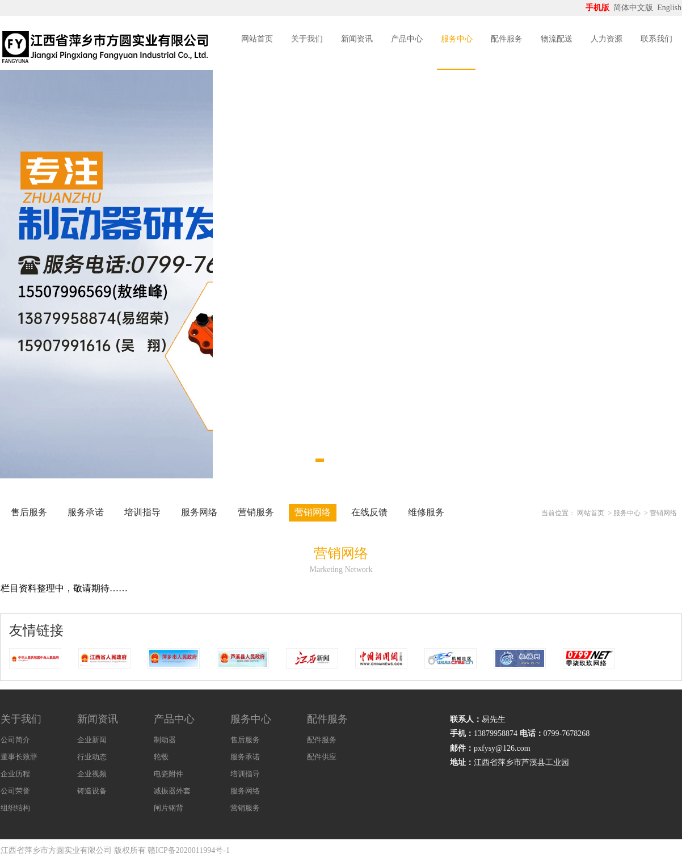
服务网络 (199, 512)
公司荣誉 (15, 791)
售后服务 (29, 512)
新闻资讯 (357, 39)
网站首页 (257, 39)
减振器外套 (172, 791)
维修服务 (426, 512)
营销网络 (312, 512)
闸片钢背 (168, 808)
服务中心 (457, 39)
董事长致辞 (19, 756)
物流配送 (556, 39)
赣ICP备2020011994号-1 (189, 850)
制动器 (165, 739)
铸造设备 (92, 791)
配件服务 (507, 39)
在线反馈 (369, 512)
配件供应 (321, 756)
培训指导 (142, 512)
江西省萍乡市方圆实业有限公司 (56, 850)
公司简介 (15, 739)
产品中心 (407, 39)
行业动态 (92, 756)
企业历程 (15, 774)
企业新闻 (92, 739)
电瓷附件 (168, 774)
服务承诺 (86, 512)
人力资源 (606, 39)
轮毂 (161, 756)
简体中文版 (634, 7)
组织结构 (15, 808)
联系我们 (656, 39)
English (669, 7)
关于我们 (307, 39)
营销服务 (256, 512)
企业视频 (92, 774)
